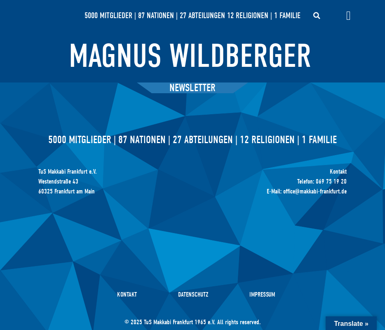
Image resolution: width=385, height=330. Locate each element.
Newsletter (192, 88)
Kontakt (127, 294)
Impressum (262, 294)
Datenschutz (193, 294)
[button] (317, 15)
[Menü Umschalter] (348, 15)
